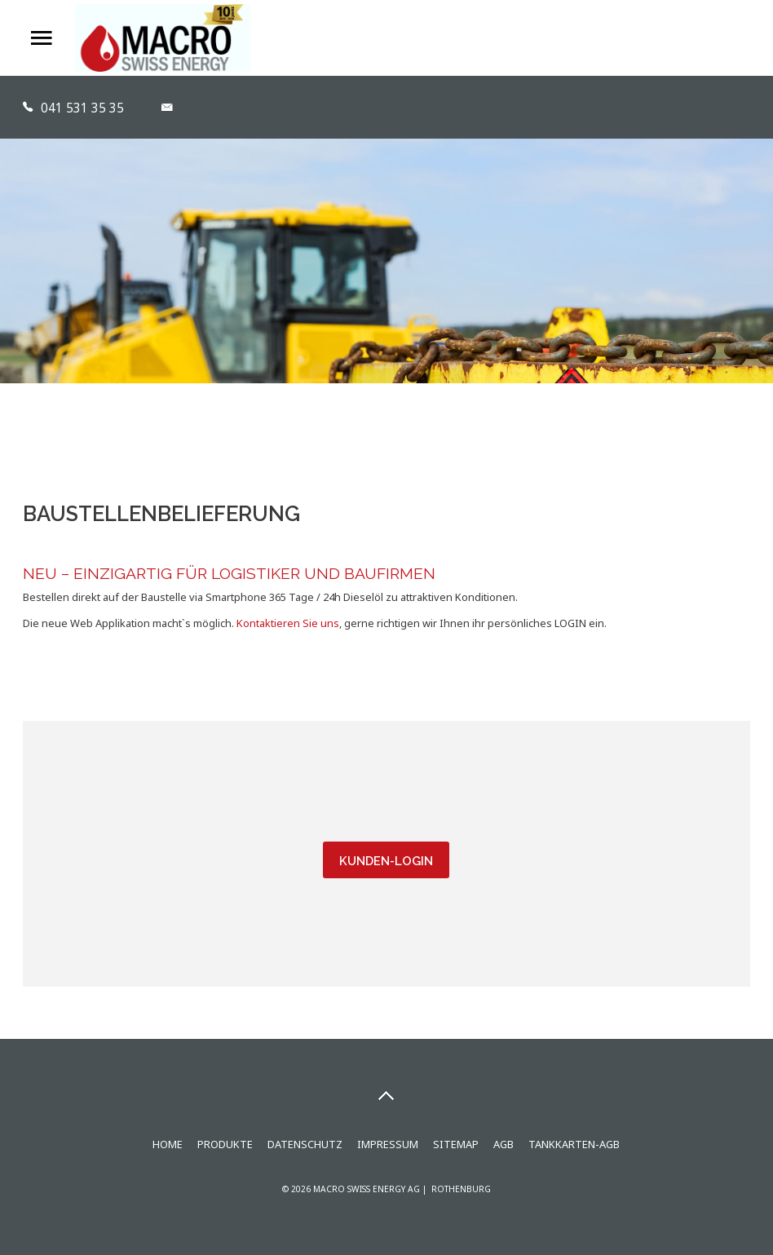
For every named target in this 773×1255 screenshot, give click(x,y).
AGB (503, 1144)
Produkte (225, 1144)
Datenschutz (304, 1144)
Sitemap (456, 1144)
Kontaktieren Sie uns (287, 623)
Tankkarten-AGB (574, 1144)
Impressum (387, 1144)
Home (167, 1144)
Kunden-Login (386, 861)
